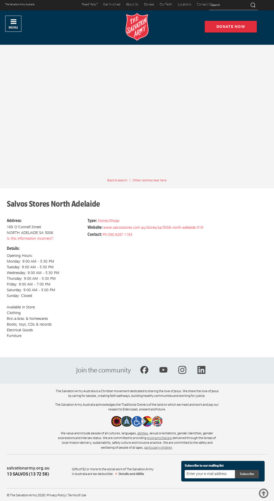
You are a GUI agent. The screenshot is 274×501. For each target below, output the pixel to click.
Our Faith (166, 4)
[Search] (252, 5)
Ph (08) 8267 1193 (117, 234)
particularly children (158, 447)
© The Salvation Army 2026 (26, 495)
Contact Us (204, 4)
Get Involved (111, 4)
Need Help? (89, 4)
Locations (184, 4)
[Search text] (233, 5)
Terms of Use (77, 495)
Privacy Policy (56, 495)
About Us (132, 4)
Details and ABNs (131, 474)
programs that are (159, 438)
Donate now (230, 26)
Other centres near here (150, 180)
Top (272, 493)
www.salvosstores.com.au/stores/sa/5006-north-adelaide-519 (153, 227)
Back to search (117, 180)
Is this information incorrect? (30, 238)
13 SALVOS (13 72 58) (28, 474)
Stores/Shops (108, 221)
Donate (149, 4)
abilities (142, 433)
